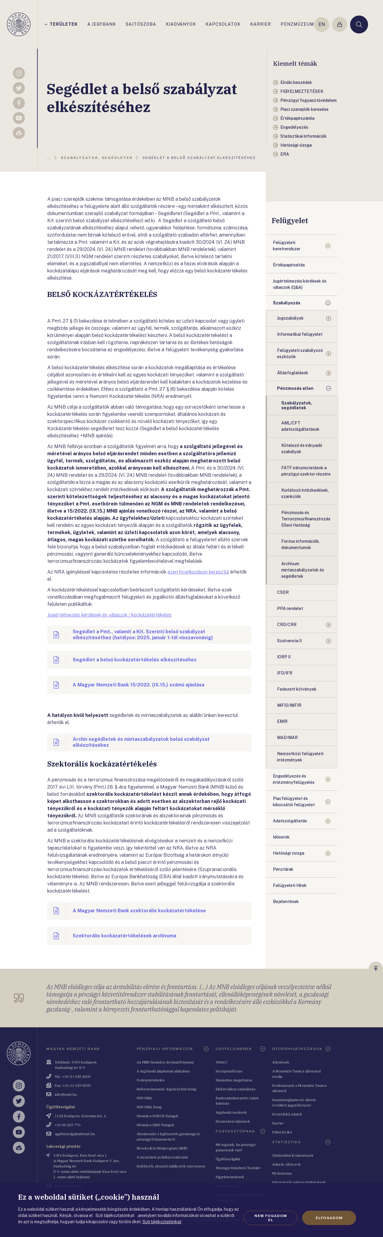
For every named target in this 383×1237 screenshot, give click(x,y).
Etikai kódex (282, 1132)
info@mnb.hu (66, 1094)
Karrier (278, 1123)
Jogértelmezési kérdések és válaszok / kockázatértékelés (109, 615)
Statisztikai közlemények (293, 1155)
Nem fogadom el (270, 1218)
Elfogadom (329, 1218)
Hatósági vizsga (288, 853)
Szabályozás (286, 303)
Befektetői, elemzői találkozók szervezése (171, 1166)
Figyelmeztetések (230, 1177)
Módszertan (282, 1173)
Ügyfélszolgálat (228, 1159)
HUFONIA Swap (149, 1107)
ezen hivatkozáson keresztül (198, 572)
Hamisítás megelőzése (234, 1080)
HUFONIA (144, 1098)
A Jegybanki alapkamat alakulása (163, 1071)
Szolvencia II (289, 640)
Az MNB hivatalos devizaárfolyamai (165, 1062)
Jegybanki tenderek (231, 1112)
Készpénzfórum (229, 1071)
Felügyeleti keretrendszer (286, 245)
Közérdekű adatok (287, 1114)
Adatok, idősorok (286, 1164)
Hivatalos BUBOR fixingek (157, 1116)
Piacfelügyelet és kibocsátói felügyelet (294, 801)
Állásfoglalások (292, 372)
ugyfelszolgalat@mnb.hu (75, 1134)
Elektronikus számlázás (236, 1089)
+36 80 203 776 (67, 1125)
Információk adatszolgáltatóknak (299, 1182)
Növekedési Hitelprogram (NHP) (162, 1148)
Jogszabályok (290, 318)
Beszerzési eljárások (233, 1121)
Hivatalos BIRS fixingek (155, 1125)
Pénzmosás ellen (295, 388)
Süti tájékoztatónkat (161, 1221)
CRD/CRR (287, 624)
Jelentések (280, 1062)
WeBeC (222, 1062)
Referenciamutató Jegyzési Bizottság (166, 1089)
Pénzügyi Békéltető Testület (238, 1168)
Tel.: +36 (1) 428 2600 (72, 1076)
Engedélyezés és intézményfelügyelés (293, 779)
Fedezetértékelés (151, 1080)
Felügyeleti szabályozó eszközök (300, 353)
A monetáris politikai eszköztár (162, 1157)
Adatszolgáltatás (290, 820)
